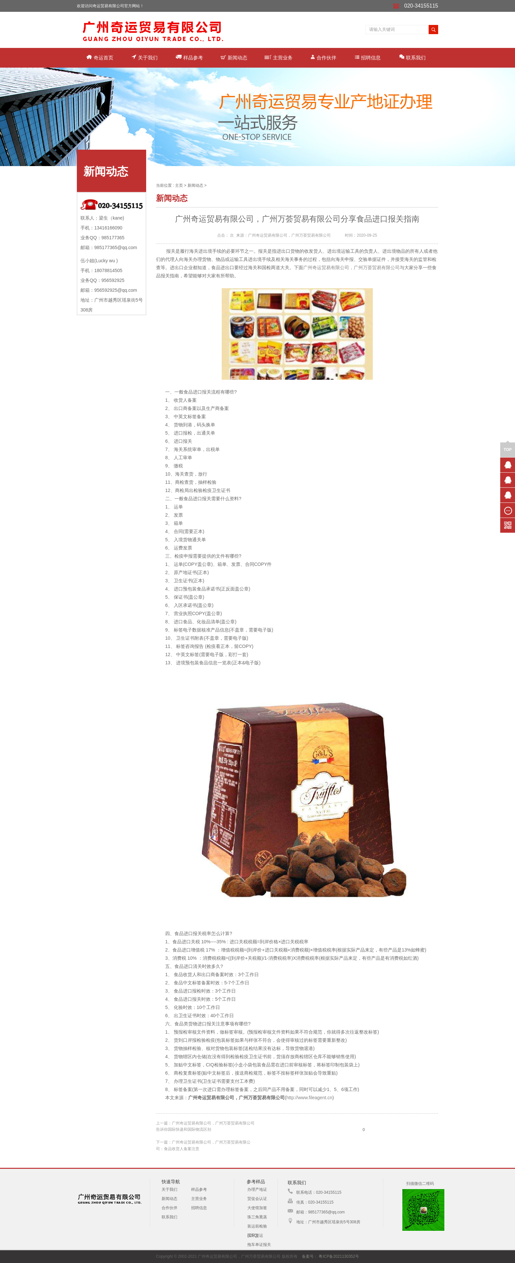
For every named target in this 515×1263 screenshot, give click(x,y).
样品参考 (189, 57)
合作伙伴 (323, 57)
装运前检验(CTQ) (257, 1227)
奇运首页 (99, 57)
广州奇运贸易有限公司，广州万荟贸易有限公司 (351, 267)
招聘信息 (368, 57)
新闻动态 (234, 57)
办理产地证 (257, 1189)
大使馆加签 (257, 1208)
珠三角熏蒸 (257, 1217)
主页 (179, 185)
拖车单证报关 (259, 1244)
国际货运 (255, 1235)
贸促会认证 (257, 1198)
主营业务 (278, 57)
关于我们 (144, 57)
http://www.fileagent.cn (309, 1097)
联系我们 (412, 57)
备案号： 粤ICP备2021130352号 (330, 1256)
